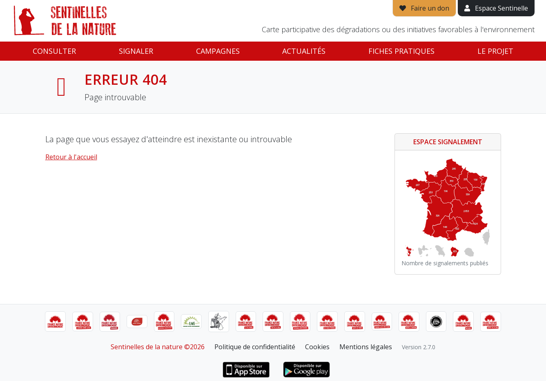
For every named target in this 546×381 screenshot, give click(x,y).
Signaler (136, 51)
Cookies (317, 346)
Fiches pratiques (401, 51)
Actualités (303, 51)
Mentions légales (365, 346)
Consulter (54, 51)
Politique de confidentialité (254, 346)
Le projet (495, 51)
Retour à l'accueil (71, 156)
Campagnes (218, 51)
